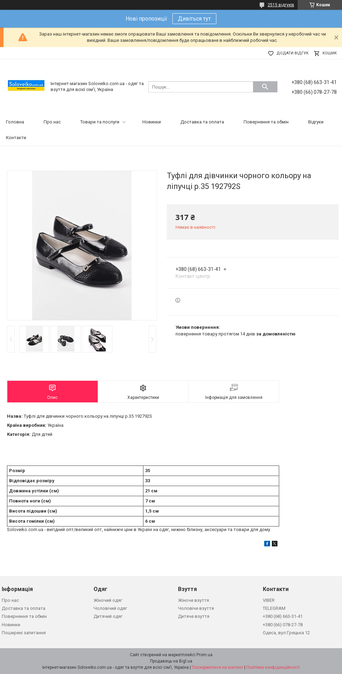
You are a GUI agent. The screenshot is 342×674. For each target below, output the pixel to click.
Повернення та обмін (266, 121)
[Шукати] (265, 86)
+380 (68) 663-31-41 (283, 616)
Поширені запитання (24, 632)
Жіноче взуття (193, 600)
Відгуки (316, 121)
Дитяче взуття (193, 616)
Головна (15, 121)
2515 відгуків (281, 4)
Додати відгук (292, 53)
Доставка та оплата (202, 121)
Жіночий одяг (108, 600)
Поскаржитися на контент (217, 667)
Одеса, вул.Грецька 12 (286, 632)
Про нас (52, 121)
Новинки (151, 121)
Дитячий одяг (108, 616)
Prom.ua (204, 654)
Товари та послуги (99, 121)
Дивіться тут (194, 18)
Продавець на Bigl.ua (171, 661)
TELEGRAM (274, 608)
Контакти (16, 137)
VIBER (269, 600)
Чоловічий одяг (110, 608)
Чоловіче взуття (196, 608)
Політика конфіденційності (273, 667)
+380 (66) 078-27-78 (283, 624)
